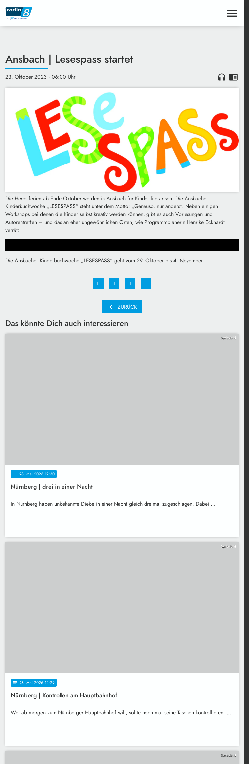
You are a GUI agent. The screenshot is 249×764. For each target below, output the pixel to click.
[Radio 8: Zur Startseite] (63, 13)
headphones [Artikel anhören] (221, 77)
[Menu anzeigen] (232, 13)
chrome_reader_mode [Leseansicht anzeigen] (233, 77)
